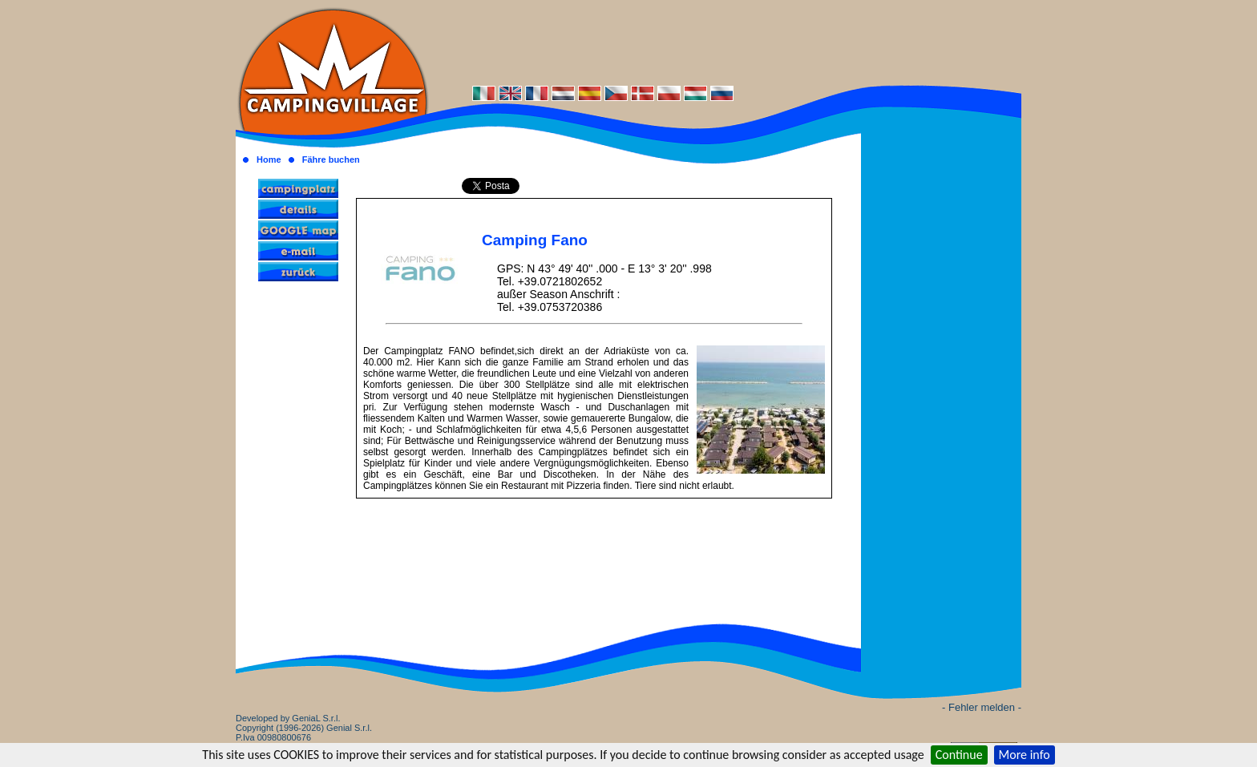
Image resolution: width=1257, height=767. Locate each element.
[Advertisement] (725, 42)
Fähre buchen (331, 159)
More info (1024, 754)
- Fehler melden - (981, 707)
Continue (959, 754)
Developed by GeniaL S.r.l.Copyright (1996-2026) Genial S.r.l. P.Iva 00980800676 (304, 727)
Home (269, 159)
